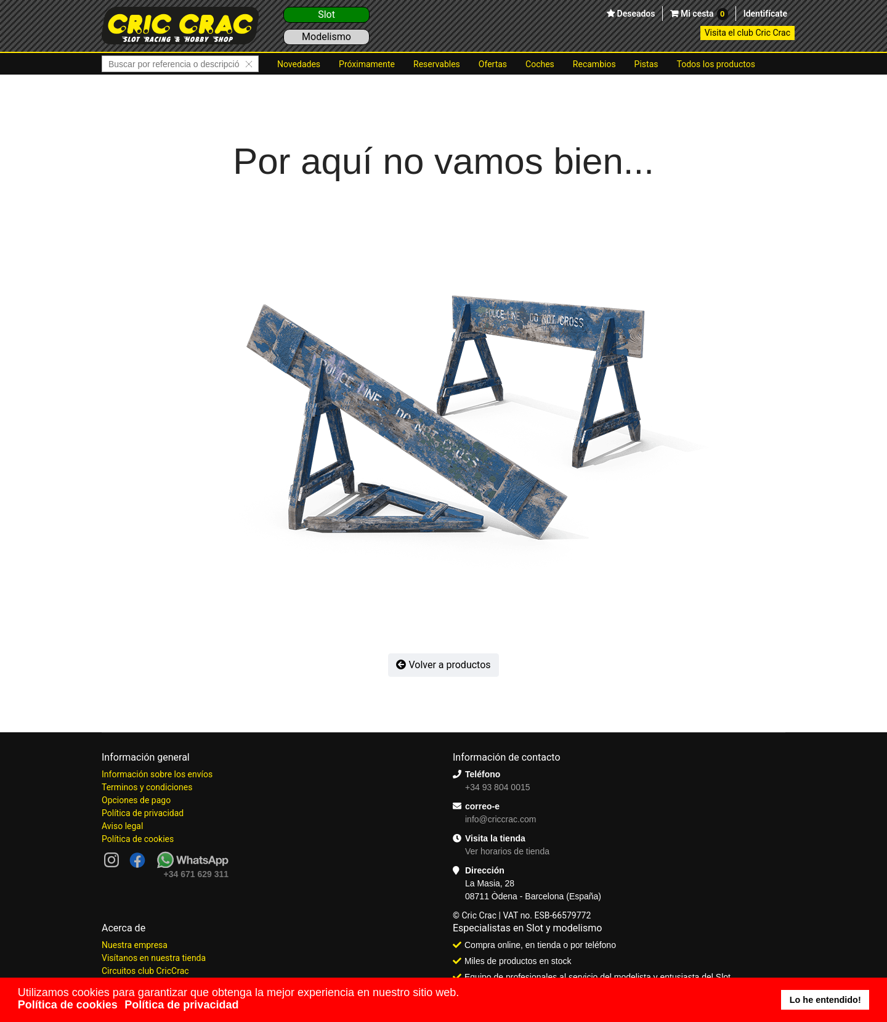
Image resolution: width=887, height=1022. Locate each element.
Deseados (635, 13)
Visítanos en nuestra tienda (154, 958)
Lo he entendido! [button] (825, 1000)
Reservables (436, 64)
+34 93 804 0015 (497, 787)
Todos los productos (716, 64)
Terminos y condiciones (147, 787)
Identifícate (765, 13)
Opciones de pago (136, 800)
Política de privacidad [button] (181, 1005)
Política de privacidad (143, 813)
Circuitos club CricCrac (145, 971)
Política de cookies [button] (68, 1005)
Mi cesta (702, 14)
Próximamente (367, 64)
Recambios (594, 64)
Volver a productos (443, 665)
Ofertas (493, 64)
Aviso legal (122, 826)
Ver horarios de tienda (507, 851)
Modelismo (326, 37)
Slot (326, 14)
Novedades (298, 64)
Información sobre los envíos (157, 774)
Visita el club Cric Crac (747, 33)
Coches (539, 64)
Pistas (646, 64)
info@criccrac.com (500, 819)
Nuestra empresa (135, 945)
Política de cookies (138, 839)
